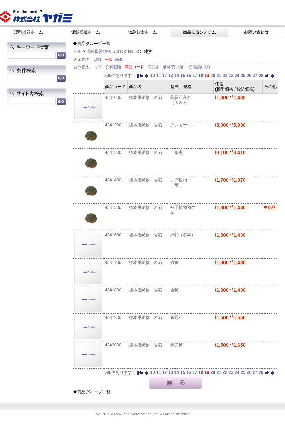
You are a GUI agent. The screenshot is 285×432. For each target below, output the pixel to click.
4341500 (113, 207)
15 (182, 75)
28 (261, 75)
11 (158, 75)
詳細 (98, 59)
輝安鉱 (176, 345)
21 (219, 75)
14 (176, 75)
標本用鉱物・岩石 (145, 97)
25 (243, 75)
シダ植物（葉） (178, 183)
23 (231, 75)
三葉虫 (176, 152)
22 (224, 75)
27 (255, 75)
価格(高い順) (199, 67)
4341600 (113, 235)
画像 (119, 59)
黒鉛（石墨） (182, 235)
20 (213, 75)
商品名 (154, 67)
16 (188, 75)
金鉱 (174, 290)
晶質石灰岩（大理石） (180, 100)
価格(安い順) (174, 67)
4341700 (113, 262)
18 (200, 75)
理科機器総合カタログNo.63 (112, 51)
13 (170, 75)
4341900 (113, 317)
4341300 (113, 152)
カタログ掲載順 (108, 67)
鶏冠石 (176, 317)
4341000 (113, 97)
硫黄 (174, 262)
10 (152, 75)
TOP (77, 51)
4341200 (113, 125)
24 (237, 75)
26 (249, 75)
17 (195, 75)
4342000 (113, 345)
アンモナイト (182, 125)
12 (164, 75)
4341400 (113, 180)
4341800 (113, 290)
